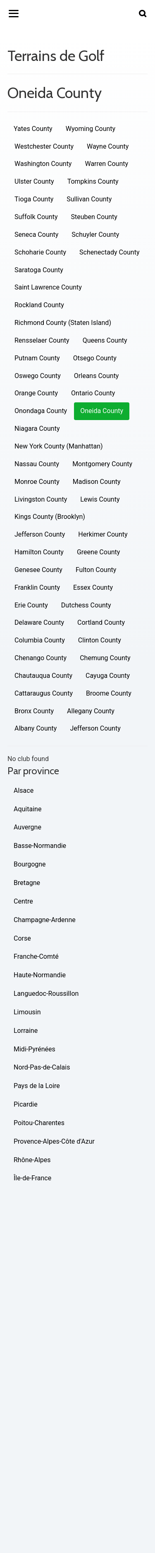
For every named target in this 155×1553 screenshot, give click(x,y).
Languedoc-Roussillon (46, 993)
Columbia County (39, 640)
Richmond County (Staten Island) (62, 323)
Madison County (97, 482)
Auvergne (27, 827)
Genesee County (38, 570)
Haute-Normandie (40, 975)
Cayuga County (108, 676)
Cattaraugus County (43, 693)
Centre (23, 901)
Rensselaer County (41, 340)
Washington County (43, 164)
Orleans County (96, 376)
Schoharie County (40, 252)
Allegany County (90, 711)
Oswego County (37, 376)
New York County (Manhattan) (58, 446)
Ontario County (93, 393)
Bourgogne (30, 864)
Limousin (27, 1012)
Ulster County (34, 181)
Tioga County (33, 199)
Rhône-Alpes (32, 1160)
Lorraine (26, 1031)
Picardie (26, 1104)
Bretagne (27, 883)
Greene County (98, 552)
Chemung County (105, 658)
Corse (22, 938)
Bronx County (34, 711)
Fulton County (96, 570)
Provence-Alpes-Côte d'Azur (54, 1141)
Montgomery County (102, 464)
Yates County (33, 129)
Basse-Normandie (40, 846)
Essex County (93, 587)
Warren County (106, 164)
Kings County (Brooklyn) (49, 517)
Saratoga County (38, 270)
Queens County (105, 340)
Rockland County (39, 305)
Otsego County (95, 358)
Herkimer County (102, 534)
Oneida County (101, 411)
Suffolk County (36, 217)
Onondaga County (40, 411)
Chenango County (40, 658)
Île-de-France (32, 1178)
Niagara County (37, 428)
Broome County (108, 693)
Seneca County (36, 234)
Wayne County (108, 146)
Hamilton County (39, 552)
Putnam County (37, 358)
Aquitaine (27, 809)
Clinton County (99, 640)
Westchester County (44, 146)
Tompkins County (93, 181)
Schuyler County (95, 234)
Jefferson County (39, 534)
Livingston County (40, 499)
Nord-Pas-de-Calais (42, 1067)
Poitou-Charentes (39, 1123)
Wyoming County (90, 129)
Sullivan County (89, 199)
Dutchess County (86, 605)
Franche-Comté (36, 956)
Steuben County (94, 217)
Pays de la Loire (37, 1086)
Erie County (31, 605)
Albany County (35, 728)
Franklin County (37, 587)
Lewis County (99, 499)
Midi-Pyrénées (34, 1049)
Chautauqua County (43, 676)
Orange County (36, 393)
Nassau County (36, 464)
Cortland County (101, 622)
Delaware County (39, 622)
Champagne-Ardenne (45, 920)
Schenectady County (109, 252)
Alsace (23, 790)
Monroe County (37, 482)
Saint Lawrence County (48, 287)
